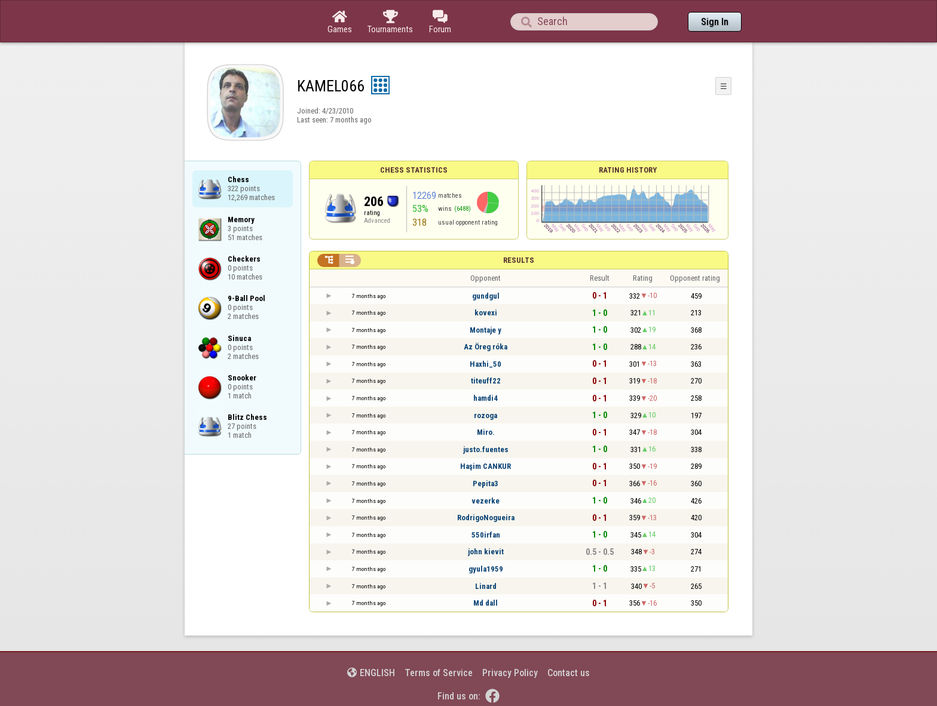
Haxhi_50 (485, 364)
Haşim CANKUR (485, 466)
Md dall (485, 602)
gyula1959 (485, 568)
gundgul (486, 295)
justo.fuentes (486, 449)
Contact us (568, 673)
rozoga (485, 415)
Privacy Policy (510, 673)
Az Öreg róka (485, 346)
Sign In (714, 21)
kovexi (485, 312)
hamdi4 (485, 398)
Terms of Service (439, 673)
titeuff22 (486, 380)
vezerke (485, 500)
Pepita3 (485, 483)
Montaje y (485, 330)
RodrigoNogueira (486, 517)
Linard (486, 586)
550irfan (485, 534)
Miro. (486, 432)
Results (518, 260)
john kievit (486, 551)
